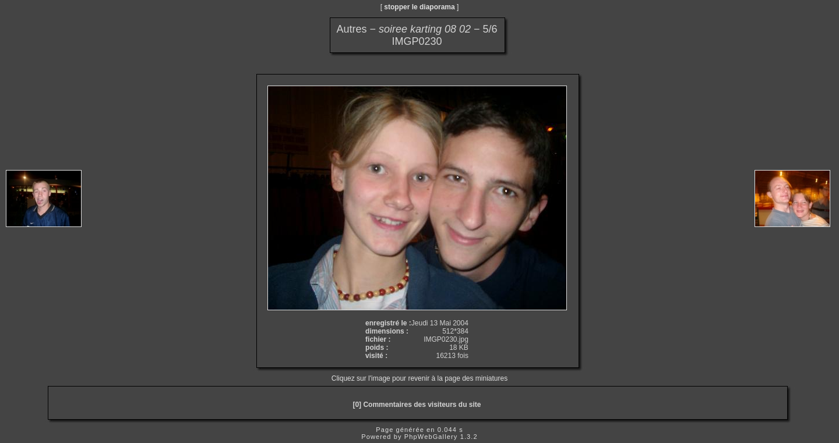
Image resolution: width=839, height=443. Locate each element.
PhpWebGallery (431, 436)
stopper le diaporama (419, 7)
